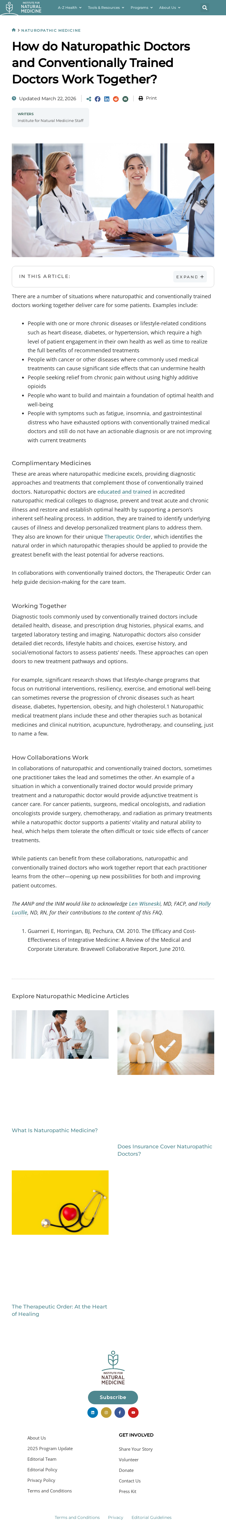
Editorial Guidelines (152, 1517)
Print (151, 98)
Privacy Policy (41, 1480)
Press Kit (127, 1491)
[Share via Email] (125, 99)
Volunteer (129, 1459)
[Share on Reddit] (116, 99)
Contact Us (130, 1481)
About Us (36, 1438)
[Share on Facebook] (98, 99)
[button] (204, 7)
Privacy (115, 1517)
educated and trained (124, 491)
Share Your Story (136, 1449)
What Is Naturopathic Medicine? (55, 1130)
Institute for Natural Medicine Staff (50, 120)
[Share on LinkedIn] (106, 99)
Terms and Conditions (49, 1491)
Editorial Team (41, 1459)
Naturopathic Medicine (51, 30)
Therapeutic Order (127, 536)
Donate (126, 1470)
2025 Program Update (50, 1448)
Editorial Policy (42, 1469)
